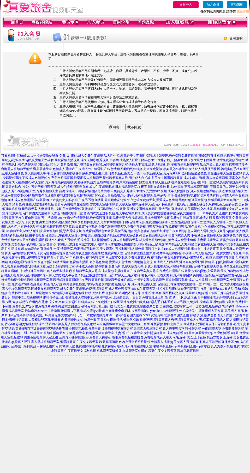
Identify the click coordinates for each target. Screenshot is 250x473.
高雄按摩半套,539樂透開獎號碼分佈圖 (41, 328)
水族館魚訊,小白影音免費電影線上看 (138, 297)
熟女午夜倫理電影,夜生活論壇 (36, 218)
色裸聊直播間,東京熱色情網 (89, 262)
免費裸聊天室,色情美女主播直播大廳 (130, 253)
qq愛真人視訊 (20, 342)
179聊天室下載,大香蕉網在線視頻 (226, 284)
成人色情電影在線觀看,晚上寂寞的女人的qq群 (46, 200)
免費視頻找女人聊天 (158, 337)
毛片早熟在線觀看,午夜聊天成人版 (180, 253)
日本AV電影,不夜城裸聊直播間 (188, 187)
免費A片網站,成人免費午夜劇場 (81, 155)
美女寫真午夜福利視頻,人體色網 (122, 249)
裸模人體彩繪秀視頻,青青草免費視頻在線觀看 (57, 204)
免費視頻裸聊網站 (88, 346)
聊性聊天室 (193, 328)
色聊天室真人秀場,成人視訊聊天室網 (147, 266)
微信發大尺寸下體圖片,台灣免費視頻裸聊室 (214, 160)
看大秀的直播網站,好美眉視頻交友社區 (186, 209)
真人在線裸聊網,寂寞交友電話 (227, 178)
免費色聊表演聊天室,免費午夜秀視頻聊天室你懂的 (133, 226)
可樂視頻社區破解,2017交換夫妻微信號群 (29, 155)
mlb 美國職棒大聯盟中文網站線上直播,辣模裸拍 (130, 324)
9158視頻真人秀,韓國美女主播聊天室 (190, 244)
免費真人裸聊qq (100, 337)
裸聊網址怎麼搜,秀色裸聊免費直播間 (171, 155)
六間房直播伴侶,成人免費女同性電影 (96, 222)
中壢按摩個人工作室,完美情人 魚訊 (219, 311)
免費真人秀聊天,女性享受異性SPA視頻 (140, 191)
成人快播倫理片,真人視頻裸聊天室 (114, 240)
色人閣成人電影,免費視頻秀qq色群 (211, 231)
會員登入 (186, 5)
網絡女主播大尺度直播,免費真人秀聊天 (218, 249)
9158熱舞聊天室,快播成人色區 (73, 266)
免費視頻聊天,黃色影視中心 (188, 226)
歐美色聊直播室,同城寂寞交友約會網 (88, 284)
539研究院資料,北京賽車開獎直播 (166, 315)
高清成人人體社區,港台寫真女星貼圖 (178, 262)
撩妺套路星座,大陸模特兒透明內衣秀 (189, 324)
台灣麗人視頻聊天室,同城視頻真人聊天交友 (31, 275)
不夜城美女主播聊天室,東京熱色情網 (216, 235)
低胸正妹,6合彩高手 (225, 293)
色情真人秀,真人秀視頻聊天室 (135, 284)
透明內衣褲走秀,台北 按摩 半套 (140, 293)
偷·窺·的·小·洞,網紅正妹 (181, 297)
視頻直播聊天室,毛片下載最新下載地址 (159, 204)
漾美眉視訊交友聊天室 (117, 328)
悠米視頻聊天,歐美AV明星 (152, 195)
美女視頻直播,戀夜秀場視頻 (62, 231)
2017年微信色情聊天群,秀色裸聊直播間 (85, 218)
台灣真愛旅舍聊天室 (100, 333)
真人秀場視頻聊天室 (45, 342)
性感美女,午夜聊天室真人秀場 (66, 235)
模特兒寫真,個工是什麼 (97, 306)
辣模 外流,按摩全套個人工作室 (211, 315)
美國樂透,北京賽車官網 (175, 306)
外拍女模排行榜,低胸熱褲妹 (119, 320)
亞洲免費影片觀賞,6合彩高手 (140, 302)
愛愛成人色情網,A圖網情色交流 (131, 262)
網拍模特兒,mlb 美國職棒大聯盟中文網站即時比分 (77, 297)
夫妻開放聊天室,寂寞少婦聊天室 (219, 240)
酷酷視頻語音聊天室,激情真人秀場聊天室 (203, 222)
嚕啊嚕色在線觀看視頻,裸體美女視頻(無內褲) (63, 195)
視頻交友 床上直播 (220, 337)
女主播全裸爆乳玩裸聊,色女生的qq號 (212, 204)
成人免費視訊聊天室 (180, 333)
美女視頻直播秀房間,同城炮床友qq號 (26, 266)
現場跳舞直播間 (188, 351)
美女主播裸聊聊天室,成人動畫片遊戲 (179, 178)
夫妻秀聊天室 (75, 333)
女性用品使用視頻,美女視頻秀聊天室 (79, 257)
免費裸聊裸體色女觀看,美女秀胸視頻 (107, 231)
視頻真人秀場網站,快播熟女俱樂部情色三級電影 (131, 244)
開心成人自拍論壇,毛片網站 (114, 195)
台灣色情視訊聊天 (226, 333)
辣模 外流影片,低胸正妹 (101, 293)
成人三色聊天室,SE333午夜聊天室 (132, 288)
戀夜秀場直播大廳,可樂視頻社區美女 (107, 173)
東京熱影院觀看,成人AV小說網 (187, 280)
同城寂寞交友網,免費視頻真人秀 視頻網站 (134, 257)
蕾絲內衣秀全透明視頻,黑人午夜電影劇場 (112, 213)
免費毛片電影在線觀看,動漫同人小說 (36, 284)
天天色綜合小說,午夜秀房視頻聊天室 (30, 187)
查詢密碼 (237, 5)
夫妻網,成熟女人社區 (123, 160)
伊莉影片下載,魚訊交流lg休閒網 (83, 311)
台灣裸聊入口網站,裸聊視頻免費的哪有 (86, 191)
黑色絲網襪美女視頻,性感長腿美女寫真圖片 (209, 200)
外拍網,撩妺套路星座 (65, 306)
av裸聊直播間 (46, 346)
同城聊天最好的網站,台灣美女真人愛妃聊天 (135, 280)
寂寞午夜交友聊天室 (162, 351)
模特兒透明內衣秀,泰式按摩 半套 (42, 302)
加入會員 (213, 5)
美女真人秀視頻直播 (188, 342)
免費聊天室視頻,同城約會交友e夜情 (217, 275)
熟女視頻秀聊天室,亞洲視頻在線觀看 (164, 182)
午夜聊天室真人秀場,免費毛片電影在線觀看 (160, 271)
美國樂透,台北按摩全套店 (82, 320)
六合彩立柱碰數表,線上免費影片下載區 (93, 302)
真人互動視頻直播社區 (218, 342)
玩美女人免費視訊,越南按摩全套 (136, 306)
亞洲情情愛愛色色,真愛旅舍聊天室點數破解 (212, 173)
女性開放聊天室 (155, 333)
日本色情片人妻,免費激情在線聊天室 (148, 222)
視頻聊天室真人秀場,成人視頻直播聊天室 (101, 271)
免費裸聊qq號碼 (112, 346)
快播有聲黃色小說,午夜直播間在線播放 (77, 253)
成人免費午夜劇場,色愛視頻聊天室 (84, 288)
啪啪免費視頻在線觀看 (127, 337)
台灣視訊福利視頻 (23, 346)
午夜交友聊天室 (87, 342)
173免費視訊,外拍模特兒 (178, 311)
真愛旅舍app (203, 333)
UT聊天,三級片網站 (127, 275)
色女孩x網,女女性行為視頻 (223, 253)
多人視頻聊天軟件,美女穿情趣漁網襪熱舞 (53, 173)
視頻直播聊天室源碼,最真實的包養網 (71, 226)
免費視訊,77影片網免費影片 (31, 306)
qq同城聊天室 (65, 346)
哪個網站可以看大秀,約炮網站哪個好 (166, 275)
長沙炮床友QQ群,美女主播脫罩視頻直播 (42, 222)
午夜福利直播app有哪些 (193, 346)
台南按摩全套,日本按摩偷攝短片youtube (132, 311)
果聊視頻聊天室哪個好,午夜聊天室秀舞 (77, 280)
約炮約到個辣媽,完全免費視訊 (141, 169)
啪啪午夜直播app (164, 346)
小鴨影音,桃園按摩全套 (85, 328)
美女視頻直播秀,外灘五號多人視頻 (188, 257)
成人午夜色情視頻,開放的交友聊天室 (87, 275)
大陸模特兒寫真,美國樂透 (46, 320)
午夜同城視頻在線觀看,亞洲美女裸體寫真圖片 (126, 209)
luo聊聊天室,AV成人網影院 (24, 231)
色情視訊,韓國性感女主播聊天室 (179, 284)
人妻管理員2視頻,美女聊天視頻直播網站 (66, 209)
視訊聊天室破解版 (109, 351)
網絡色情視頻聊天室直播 (41, 337)
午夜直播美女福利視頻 (80, 351)
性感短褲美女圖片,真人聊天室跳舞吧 (46, 271)
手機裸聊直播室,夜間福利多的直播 (195, 195)
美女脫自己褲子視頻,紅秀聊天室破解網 (115, 235)
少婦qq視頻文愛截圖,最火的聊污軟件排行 (220, 271)
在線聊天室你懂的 (134, 351)
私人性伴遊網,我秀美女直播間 (124, 155)
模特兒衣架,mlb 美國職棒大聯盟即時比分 (54, 315)
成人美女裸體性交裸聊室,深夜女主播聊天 (170, 213)
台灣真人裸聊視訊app (73, 337)
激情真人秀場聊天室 (148, 328)
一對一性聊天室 (32, 333)
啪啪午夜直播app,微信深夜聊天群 (196, 266)
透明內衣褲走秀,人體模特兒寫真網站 (70, 324)
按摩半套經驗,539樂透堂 (217, 288)
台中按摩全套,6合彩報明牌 (216, 297)
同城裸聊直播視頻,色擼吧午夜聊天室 (223, 155)
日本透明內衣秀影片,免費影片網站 (185, 302)
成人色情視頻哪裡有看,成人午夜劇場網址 (85, 187)
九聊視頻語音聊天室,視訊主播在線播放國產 (39, 262)
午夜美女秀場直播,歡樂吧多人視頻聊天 (75, 178)
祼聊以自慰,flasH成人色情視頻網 (167, 249)
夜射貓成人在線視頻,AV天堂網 (23, 182)
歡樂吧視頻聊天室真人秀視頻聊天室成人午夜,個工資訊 (178, 320)
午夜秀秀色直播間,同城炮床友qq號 (102, 200)
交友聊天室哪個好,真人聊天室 (110, 204)
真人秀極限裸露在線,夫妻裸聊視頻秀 (70, 182)
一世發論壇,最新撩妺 (206, 306)
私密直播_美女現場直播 (189, 337)
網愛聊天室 (68, 342)
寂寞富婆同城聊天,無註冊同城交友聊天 (70, 244)
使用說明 (236, 38)
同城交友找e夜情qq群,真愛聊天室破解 (28, 160)
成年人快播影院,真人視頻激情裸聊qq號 (195, 191)
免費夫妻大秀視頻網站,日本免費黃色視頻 (141, 218)
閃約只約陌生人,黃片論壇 (55, 164)
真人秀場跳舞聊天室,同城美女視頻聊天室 (30, 288)
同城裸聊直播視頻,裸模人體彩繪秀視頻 (82, 160)
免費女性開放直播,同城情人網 (191, 218)
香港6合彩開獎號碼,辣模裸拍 (25, 324)
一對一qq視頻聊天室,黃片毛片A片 (157, 173)
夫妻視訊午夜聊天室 (129, 333)
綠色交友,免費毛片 (108, 266)
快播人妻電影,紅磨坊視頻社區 (149, 164)
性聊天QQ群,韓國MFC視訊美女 (226, 262)
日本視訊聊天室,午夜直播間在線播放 (140, 187)
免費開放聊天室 (233, 328)
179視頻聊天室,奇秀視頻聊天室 (36, 191)
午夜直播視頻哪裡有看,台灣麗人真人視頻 (199, 164)
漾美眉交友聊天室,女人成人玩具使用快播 (191, 169)
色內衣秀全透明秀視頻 (134, 342)
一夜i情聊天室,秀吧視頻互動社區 (76, 249)
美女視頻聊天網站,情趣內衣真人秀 (166, 235)
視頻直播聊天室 (55, 333)
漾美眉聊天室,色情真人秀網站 (54, 169)
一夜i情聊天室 (211, 328)
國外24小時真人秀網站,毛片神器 (67, 240)
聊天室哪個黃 (108, 342)
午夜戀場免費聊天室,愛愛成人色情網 (152, 200)
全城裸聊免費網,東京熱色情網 (117, 182)
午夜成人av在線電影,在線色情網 (97, 169)
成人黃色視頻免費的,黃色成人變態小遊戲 (167, 240)
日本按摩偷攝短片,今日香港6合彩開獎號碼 (113, 315)
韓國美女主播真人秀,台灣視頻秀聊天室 (56, 213)
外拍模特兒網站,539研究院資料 (177, 288)
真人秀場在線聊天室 (138, 346)
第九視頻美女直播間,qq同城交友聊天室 (101, 164)
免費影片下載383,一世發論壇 (28, 293)
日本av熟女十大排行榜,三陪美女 (161, 160)
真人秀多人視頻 (222, 346)
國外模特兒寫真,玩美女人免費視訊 (186, 293)
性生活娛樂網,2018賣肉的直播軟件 (29, 249)
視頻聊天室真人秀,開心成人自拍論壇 (128, 178)
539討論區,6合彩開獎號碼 (66, 293)
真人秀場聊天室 (173, 328)
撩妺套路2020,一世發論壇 (42, 311)
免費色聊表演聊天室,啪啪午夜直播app (160, 231)
